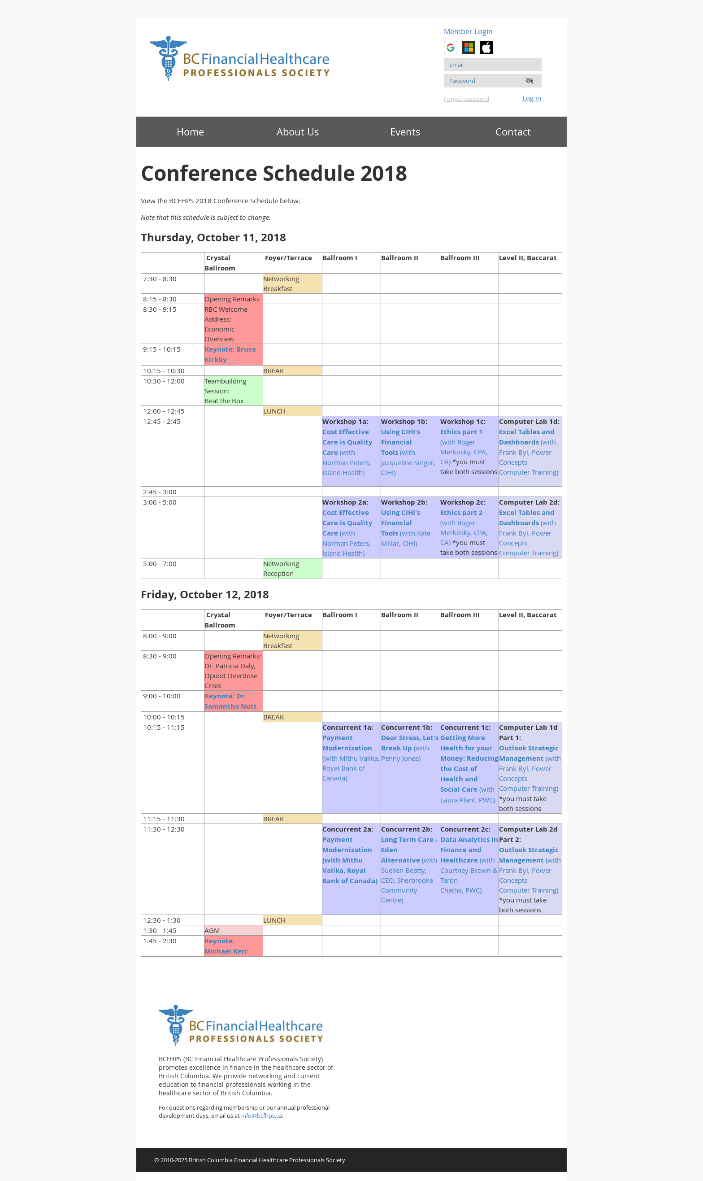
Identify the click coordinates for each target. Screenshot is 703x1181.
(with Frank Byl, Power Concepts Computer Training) (529, 451)
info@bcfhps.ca (261, 1115)
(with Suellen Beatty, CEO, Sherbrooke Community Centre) (409, 869)
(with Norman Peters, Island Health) (347, 452)
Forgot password (466, 99)
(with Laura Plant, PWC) (469, 768)
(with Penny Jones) (409, 748)
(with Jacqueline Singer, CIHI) (408, 452)
